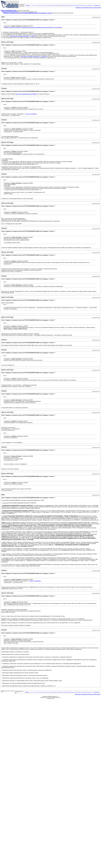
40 (90, 5)
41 (91, 5)
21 (58, 5)
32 (76, 5)
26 (66, 5)
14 (46, 5)
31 (75, 5)
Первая (27, 5)
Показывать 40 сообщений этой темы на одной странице (88, 7)
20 (56, 5)
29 (71, 5)
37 (85, 5)
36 (83, 5)
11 (41, 5)
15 (48, 5)
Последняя (97, 5)
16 (49, 5)
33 (78, 5)
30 (73, 5)
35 (81, 5)
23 (61, 5)
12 (43, 5)
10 (39, 5)
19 (54, 5)
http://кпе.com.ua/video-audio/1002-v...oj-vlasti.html (23, 36)
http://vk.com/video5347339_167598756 (26, 94)
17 (51, 5)
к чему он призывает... (31, 114)
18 (53, 5)
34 (80, 5)
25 (65, 5)
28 (70, 5)
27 (68, 5)
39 (88, 5)
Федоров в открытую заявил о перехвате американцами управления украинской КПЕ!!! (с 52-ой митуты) (33, 27)
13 (44, 5)
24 (63, 5)
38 (86, 5)
